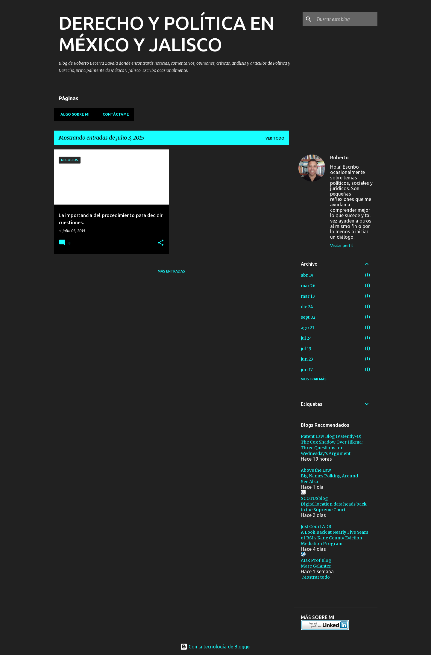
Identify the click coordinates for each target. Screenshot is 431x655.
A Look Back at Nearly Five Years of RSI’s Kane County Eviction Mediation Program (334, 538)
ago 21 (307, 327)
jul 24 (306, 338)
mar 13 (308, 296)
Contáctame (114, 114)
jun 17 (307, 369)
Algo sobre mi (73, 114)
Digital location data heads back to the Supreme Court (334, 506)
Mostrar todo (316, 577)
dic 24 (307, 306)
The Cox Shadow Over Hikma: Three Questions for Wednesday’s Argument (331, 447)
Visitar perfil (341, 245)
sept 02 (308, 317)
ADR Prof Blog (316, 560)
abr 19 (307, 275)
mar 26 (308, 285)
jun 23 (307, 359)
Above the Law (316, 470)
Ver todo (274, 138)
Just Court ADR (316, 526)
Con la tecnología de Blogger (215, 646)
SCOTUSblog (314, 498)
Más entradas (171, 271)
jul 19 (306, 348)
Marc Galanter (316, 566)
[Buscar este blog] (346, 19)
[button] (160, 243)
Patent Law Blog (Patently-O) (331, 436)
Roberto (339, 157)
